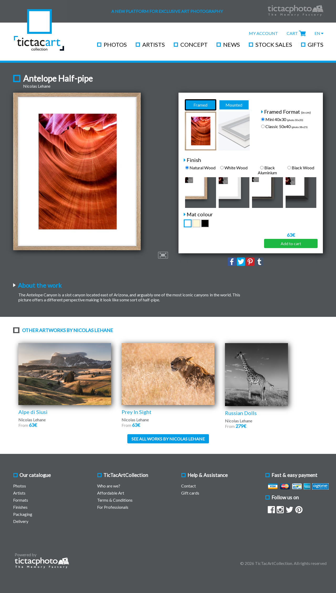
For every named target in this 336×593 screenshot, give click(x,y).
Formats (20, 499)
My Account (263, 33)
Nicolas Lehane (36, 85)
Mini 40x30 (282, 119)
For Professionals (112, 507)
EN (318, 33)
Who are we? (108, 485)
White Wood (234, 167)
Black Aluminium (267, 170)
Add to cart (291, 243)
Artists (153, 44)
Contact (188, 485)
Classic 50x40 (284, 126)
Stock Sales (273, 44)
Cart (292, 33)
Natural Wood (200, 167)
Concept (194, 44)
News (231, 44)
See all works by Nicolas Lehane (168, 438)
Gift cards (190, 492)
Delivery (20, 521)
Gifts (315, 44)
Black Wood (300, 167)
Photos (115, 44)
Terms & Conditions (115, 499)
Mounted (233, 104)
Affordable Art (110, 492)
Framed (200, 104)
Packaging (22, 514)
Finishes (20, 507)
